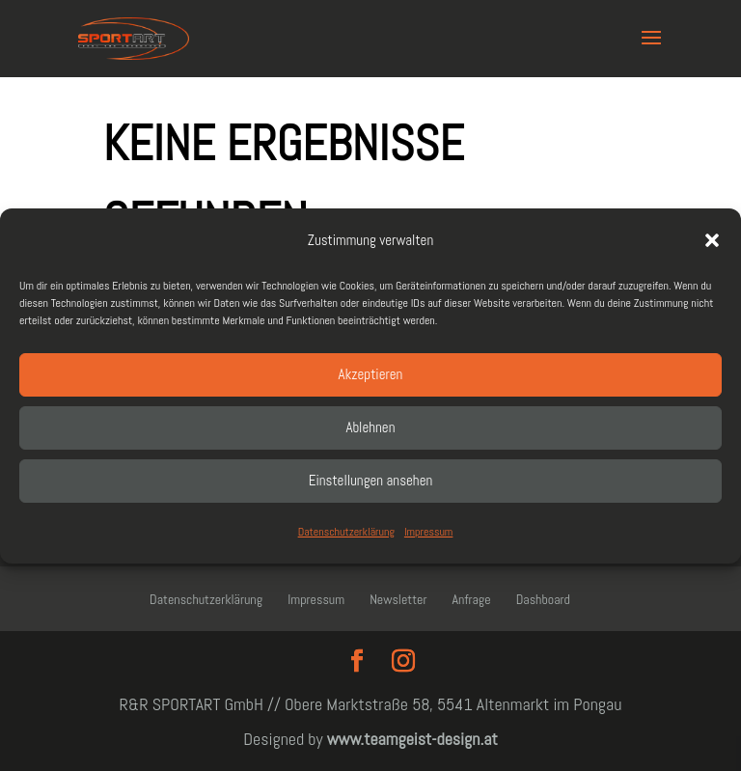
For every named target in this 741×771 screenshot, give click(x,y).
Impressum (428, 531)
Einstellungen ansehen (371, 480)
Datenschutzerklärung (346, 531)
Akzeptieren (371, 374)
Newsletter (398, 599)
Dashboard (543, 599)
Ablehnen (371, 427)
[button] (712, 240)
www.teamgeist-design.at (412, 739)
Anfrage (472, 599)
